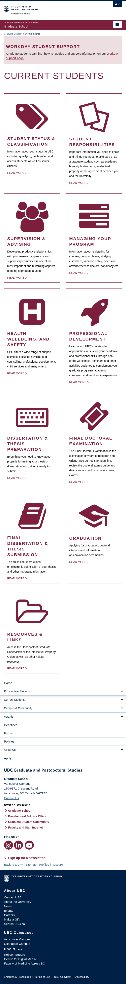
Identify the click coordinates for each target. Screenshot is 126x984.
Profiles (44, 864)
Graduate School (12, 34)
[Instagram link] (8, 845)
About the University (17, 901)
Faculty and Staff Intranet (25, 827)
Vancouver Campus (17, 939)
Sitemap (30, 864)
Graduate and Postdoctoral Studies (63, 770)
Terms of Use (42, 976)
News (8, 906)
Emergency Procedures (17, 976)
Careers (9, 915)
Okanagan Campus (17, 943)
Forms (8, 733)
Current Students (14, 699)
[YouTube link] (29, 845)
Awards (8, 716)
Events (8, 910)
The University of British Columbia (45, 8)
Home (8, 683)
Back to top (13, 864)
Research (58, 864)
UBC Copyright (62, 976)
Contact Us (11, 798)
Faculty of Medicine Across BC (24, 963)
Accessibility (82, 976)
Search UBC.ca (14, 924)
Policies (9, 741)
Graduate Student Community (28, 821)
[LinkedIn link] (18, 845)
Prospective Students (17, 691)
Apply (8, 758)
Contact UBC (13, 897)
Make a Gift (12, 919)
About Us (10, 749)
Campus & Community (18, 708)
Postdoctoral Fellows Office (27, 816)
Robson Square (14, 954)
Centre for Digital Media (20, 959)
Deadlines (11, 725)
